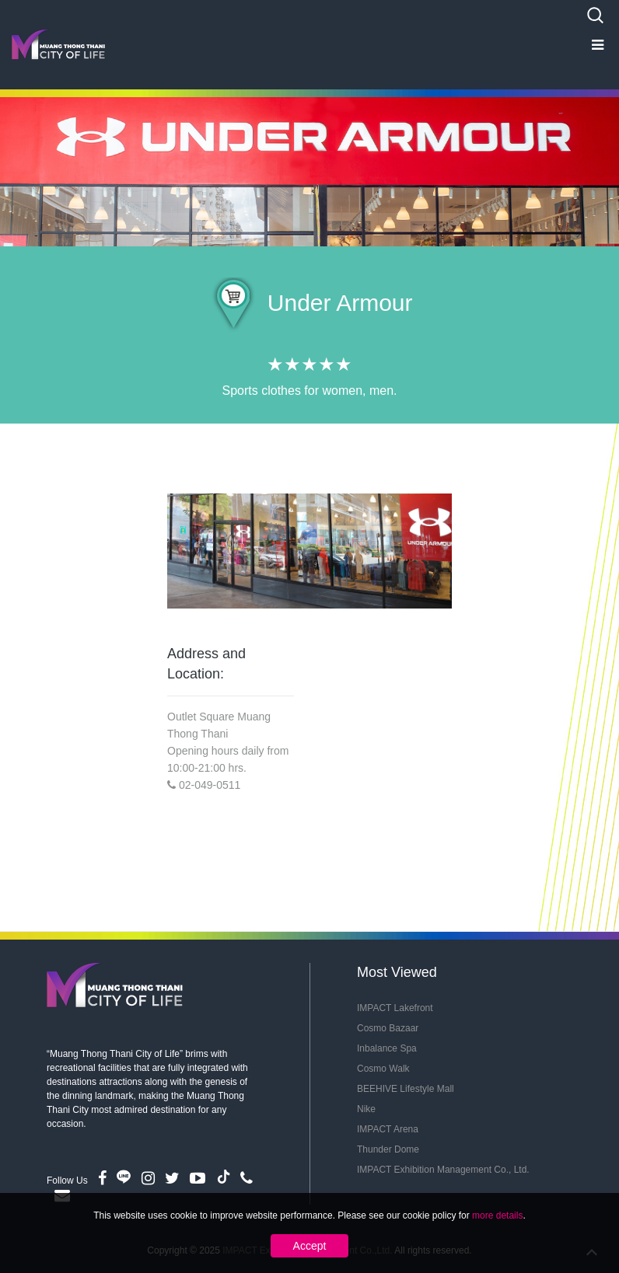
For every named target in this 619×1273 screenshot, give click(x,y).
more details (497, 1215)
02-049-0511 (209, 785)
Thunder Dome (388, 1149)
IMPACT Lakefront (395, 1008)
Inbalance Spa (387, 1048)
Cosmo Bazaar (387, 1028)
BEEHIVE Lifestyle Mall (405, 1088)
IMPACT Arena (387, 1129)
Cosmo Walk (383, 1068)
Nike (366, 1109)
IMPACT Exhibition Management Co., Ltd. (443, 1169)
